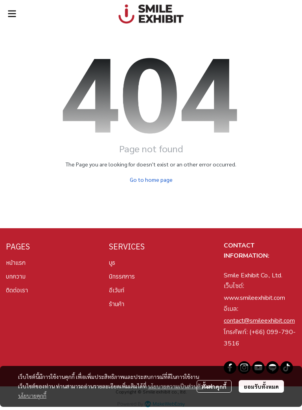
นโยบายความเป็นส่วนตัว (175, 386)
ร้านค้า (116, 304)
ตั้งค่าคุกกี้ (214, 386)
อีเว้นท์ (116, 290)
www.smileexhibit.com (254, 298)
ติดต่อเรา (17, 290)
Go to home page (151, 179)
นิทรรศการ (122, 276)
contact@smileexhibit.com (259, 320)
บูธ (112, 262)
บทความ (16, 276)
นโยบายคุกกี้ (32, 395)
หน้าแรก (16, 262)
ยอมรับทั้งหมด (261, 386)
